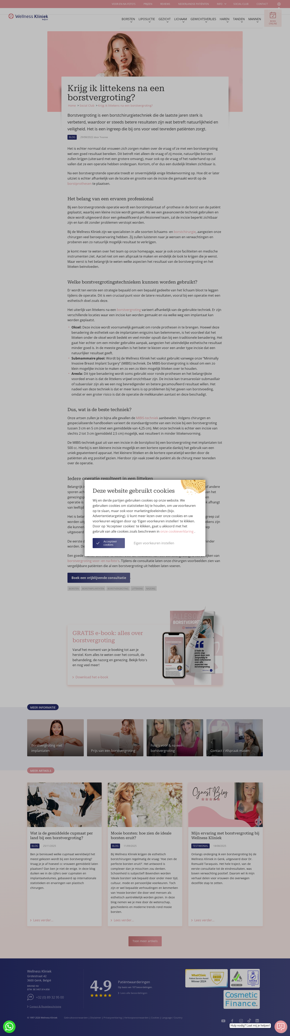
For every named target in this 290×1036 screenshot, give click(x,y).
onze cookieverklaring (177, 531)
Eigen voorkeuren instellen (154, 543)
